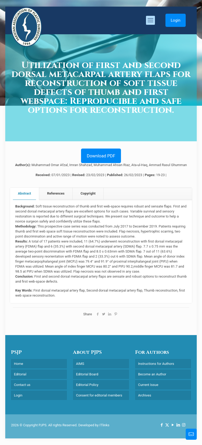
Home (18, 364)
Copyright (87, 193)
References (55, 193)
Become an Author (152, 374)
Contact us (22, 385)
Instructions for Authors (156, 364)
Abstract (24, 193)
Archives (144, 395)
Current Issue (148, 385)
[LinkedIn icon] (178, 425)
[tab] (24, 194)
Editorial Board (87, 374)
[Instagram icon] (184, 425)
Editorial (20, 374)
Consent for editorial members (99, 395)
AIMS (80, 364)
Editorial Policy (87, 385)
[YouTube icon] (173, 425)
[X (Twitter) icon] (167, 425)
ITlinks (104, 425)
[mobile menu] (150, 20)
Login (175, 20)
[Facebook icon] (162, 425)
